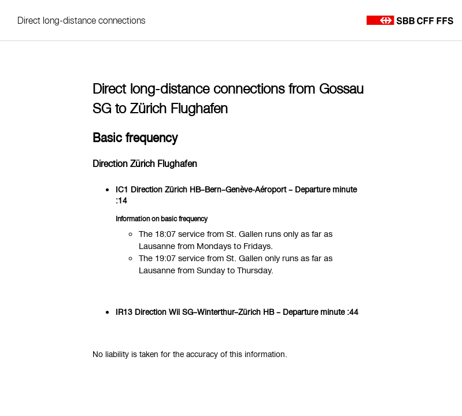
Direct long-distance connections (81, 20)
